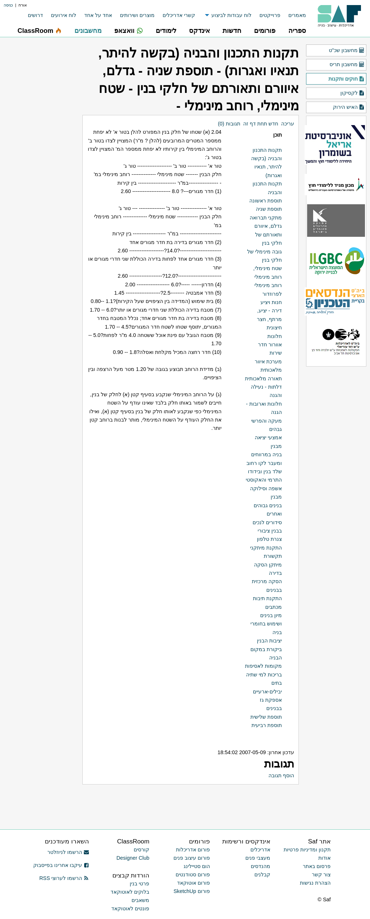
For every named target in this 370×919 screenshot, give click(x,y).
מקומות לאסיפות (263, 666)
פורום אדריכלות (193, 849)
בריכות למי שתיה (264, 675)
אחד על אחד (98, 15)
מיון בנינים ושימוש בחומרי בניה (266, 623)
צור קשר (321, 874)
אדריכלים (260, 849)
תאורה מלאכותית (263, 378)
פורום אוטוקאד (193, 883)
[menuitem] (293, 15)
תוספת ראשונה (265, 201)
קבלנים (262, 874)
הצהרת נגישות (315, 883)
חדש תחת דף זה (260, 124)
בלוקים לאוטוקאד (130, 892)
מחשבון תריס (347, 65)
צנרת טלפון (269, 539)
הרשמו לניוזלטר (68, 852)
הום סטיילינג (197, 866)
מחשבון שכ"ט (347, 51)
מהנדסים (260, 866)
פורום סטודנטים (193, 874)
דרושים (35, 15)
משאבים (140, 900)
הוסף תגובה (281, 775)
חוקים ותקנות (346, 79)
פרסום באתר (317, 866)
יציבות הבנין (269, 641)
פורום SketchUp (191, 891)
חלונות (274, 336)
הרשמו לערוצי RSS (64, 878)
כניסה (8, 5)
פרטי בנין (139, 883)
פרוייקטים (269, 15)
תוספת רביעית (266, 725)
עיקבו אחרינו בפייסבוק (61, 865)
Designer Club (132, 858)
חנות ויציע (271, 302)
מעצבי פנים (257, 858)
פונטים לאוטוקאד (130, 908)
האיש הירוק (349, 107)
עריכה (287, 124)
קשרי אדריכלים (179, 15)
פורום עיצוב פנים (191, 858)
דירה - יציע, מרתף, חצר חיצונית (269, 319)
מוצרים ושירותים (137, 15)
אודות (324, 858)
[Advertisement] (214, 801)
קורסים (141, 849)
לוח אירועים (63, 15)
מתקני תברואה (266, 218)
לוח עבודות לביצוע (231, 15)
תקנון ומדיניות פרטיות (307, 849)
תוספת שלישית (266, 717)
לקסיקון (352, 93)
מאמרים (297, 15)
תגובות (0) (229, 124)
